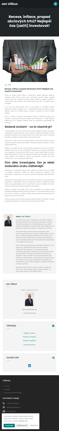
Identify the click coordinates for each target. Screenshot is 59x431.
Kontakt (7, 389)
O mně (6, 386)
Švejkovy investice (29, 337)
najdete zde (23, 421)
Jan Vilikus (25, 216)
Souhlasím (9, 425)
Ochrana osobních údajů (12, 393)
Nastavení (34, 425)
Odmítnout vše (22, 425)
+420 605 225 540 (13, 403)
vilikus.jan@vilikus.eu (13, 407)
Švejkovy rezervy (29, 333)
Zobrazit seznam (29, 345)
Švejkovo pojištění (29, 341)
